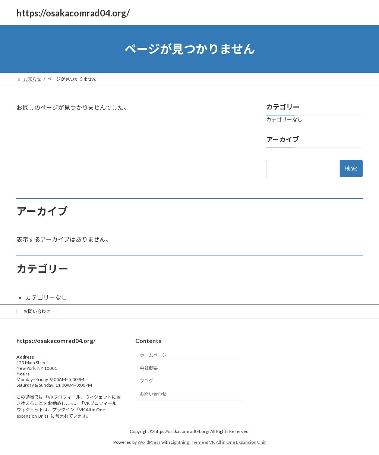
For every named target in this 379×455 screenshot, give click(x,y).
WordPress (149, 442)
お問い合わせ (36, 311)
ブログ (146, 381)
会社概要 (149, 368)
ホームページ (153, 355)
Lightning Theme (187, 442)
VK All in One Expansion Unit (237, 442)
